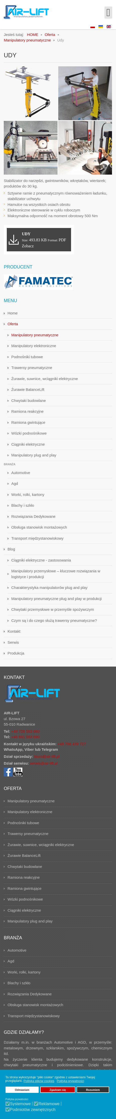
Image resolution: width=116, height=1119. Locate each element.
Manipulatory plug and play (33, 455)
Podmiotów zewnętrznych (32, 1109)
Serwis (13, 642)
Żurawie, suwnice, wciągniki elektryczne (44, 379)
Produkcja (16, 653)
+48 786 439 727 (71, 744)
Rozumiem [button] (93, 1089)
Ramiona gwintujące (28, 422)
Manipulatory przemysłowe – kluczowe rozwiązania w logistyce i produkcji (55, 574)
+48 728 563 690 (25, 731)
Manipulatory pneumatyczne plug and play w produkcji (56, 598)
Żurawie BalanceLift (27, 389)
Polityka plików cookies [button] (39, 1081)
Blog (11, 549)
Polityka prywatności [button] (70, 1081)
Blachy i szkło (22, 505)
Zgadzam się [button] (57, 1089)
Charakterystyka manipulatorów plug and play (49, 587)
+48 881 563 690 (25, 737)
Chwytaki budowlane (28, 400)
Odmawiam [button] (22, 1089)
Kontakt (14, 631)
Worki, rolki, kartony (27, 494)
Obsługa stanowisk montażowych (39, 527)
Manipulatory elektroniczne (33, 346)
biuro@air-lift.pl (47, 756)
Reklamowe (49, 1103)
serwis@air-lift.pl (43, 763)
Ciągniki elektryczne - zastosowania (41, 560)
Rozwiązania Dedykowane (33, 516)
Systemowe (20, 1103)
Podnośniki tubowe (27, 357)
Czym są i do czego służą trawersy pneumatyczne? (54, 620)
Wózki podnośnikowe (29, 433)
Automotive (20, 473)
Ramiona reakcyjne (27, 411)
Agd (14, 483)
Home (13, 313)
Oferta (13, 324)
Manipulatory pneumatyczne (35, 335)
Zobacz (28, 246)
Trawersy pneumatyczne (31, 367)
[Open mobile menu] (108, 13)
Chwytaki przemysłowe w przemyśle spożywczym (52, 609)
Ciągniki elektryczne (28, 444)
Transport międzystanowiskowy (37, 538)
